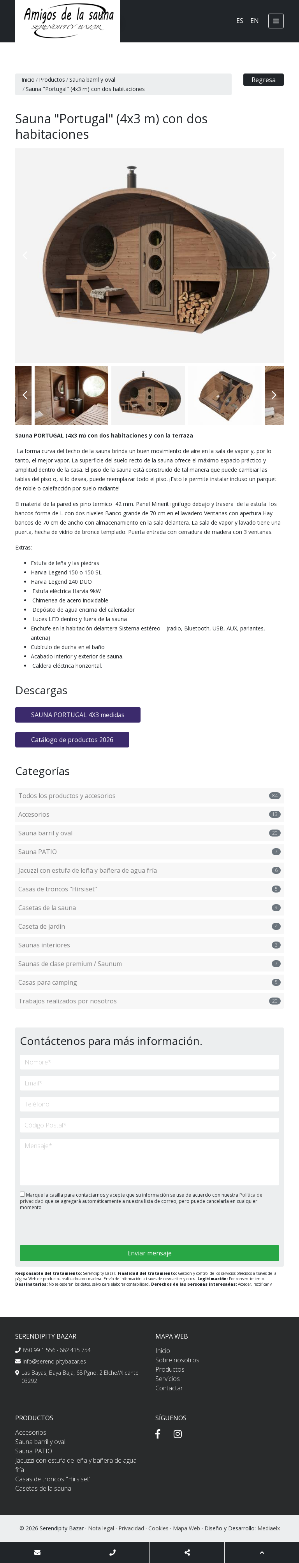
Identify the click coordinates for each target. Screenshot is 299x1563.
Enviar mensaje (149, 1253)
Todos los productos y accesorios (149, 795)
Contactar (169, 1388)
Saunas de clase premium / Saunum (149, 963)
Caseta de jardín (149, 926)
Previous (25, 255)
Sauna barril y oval (92, 79)
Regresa (264, 79)
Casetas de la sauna (149, 907)
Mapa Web (186, 1528)
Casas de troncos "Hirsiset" (149, 889)
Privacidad (131, 1528)
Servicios (167, 1378)
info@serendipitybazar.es (54, 1361)
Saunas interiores (149, 945)
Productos (52, 79)
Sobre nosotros (177, 1360)
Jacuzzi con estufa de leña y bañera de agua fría (149, 870)
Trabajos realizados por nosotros (149, 1001)
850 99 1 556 (39, 1350)
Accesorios (149, 814)
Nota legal (101, 1528)
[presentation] (61, 1228)
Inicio (28, 79)
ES (239, 20)
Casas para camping (149, 982)
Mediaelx (268, 1528)
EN (254, 20)
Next (274, 255)
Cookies (158, 1528)
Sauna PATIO (149, 851)
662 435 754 (75, 1350)
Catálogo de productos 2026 (72, 739)
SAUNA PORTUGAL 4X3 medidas (78, 715)
